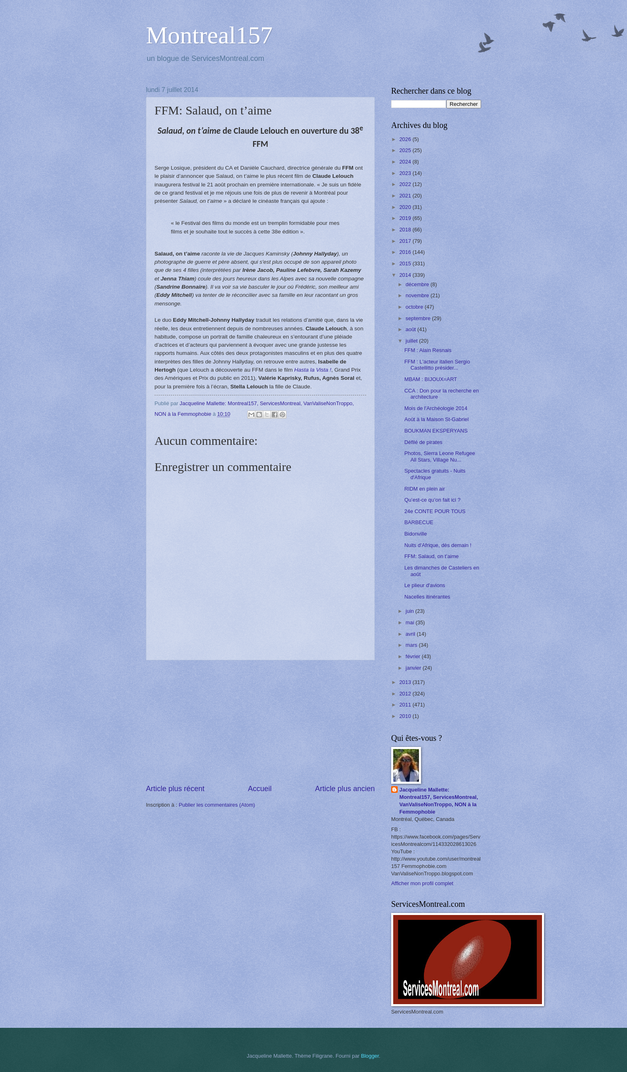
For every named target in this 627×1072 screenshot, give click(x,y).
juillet (412, 341)
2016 (405, 252)
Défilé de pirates (423, 442)
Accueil (259, 789)
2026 (405, 139)
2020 (405, 207)
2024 (405, 162)
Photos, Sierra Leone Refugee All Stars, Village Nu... (439, 456)
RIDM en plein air (424, 489)
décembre (417, 284)
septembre (418, 318)
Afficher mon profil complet (422, 883)
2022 (405, 184)
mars (412, 645)
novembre (417, 295)
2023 (405, 173)
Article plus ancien (345, 789)
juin (410, 611)
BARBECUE (418, 522)
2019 (405, 218)
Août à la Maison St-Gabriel (436, 419)
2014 (405, 275)
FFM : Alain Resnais (427, 350)
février (413, 656)
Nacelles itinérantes (427, 597)
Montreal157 (209, 35)
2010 (405, 716)
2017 (405, 241)
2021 (405, 196)
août (411, 329)
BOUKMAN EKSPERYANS (436, 431)
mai (410, 622)
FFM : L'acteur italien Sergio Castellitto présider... (437, 365)
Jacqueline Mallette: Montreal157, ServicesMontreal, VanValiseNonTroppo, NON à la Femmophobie (438, 801)
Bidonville (415, 534)
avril (411, 634)
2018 (405, 230)
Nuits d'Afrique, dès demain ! (437, 545)
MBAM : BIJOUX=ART (430, 379)
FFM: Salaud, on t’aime (431, 556)
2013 (405, 682)
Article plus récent (175, 789)
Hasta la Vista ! (312, 370)
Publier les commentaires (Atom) (217, 805)
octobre (415, 307)
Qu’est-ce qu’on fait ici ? (432, 500)
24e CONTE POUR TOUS (435, 511)
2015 (405, 263)
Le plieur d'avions (424, 585)
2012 (405, 694)
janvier (414, 668)
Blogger (370, 1056)
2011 (405, 705)
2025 (405, 150)
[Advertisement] (260, 722)
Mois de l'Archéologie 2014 (435, 408)
